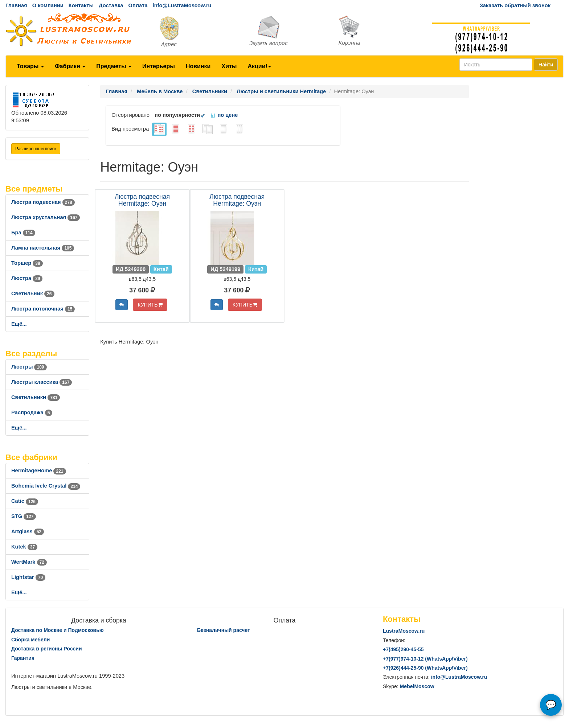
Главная (16, 5)
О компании (48, 5)
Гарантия (22, 658)
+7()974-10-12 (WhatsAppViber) (425, 659)
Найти (546, 64)
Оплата (137, 5)
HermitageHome (38, 470)
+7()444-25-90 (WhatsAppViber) (425, 668)
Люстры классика (41, 382)
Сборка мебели (30, 639)
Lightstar (28, 577)
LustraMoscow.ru (404, 631)
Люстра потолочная (43, 309)
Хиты (229, 66)
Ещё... (19, 324)
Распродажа (31, 412)
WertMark (29, 562)
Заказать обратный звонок (515, 5)
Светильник (32, 293)
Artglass (27, 531)
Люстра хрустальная (45, 217)
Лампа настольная (42, 248)
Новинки (198, 66)
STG (23, 516)
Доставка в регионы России (46, 649)
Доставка (111, 5)
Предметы (113, 66)
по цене (224, 115)
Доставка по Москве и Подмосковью (57, 630)
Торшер (27, 263)
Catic (24, 501)
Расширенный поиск (35, 148)
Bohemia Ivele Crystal (45, 486)
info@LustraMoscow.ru (182, 5)
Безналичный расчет (223, 630)
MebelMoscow (417, 686)
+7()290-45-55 (403, 649)
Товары (30, 66)
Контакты (81, 5)
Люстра (26, 278)
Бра (23, 232)
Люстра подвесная (43, 202)
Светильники (35, 397)
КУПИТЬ (150, 305)
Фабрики (70, 66)
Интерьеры (158, 66)
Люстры (29, 367)
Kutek (24, 547)
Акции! (259, 66)
